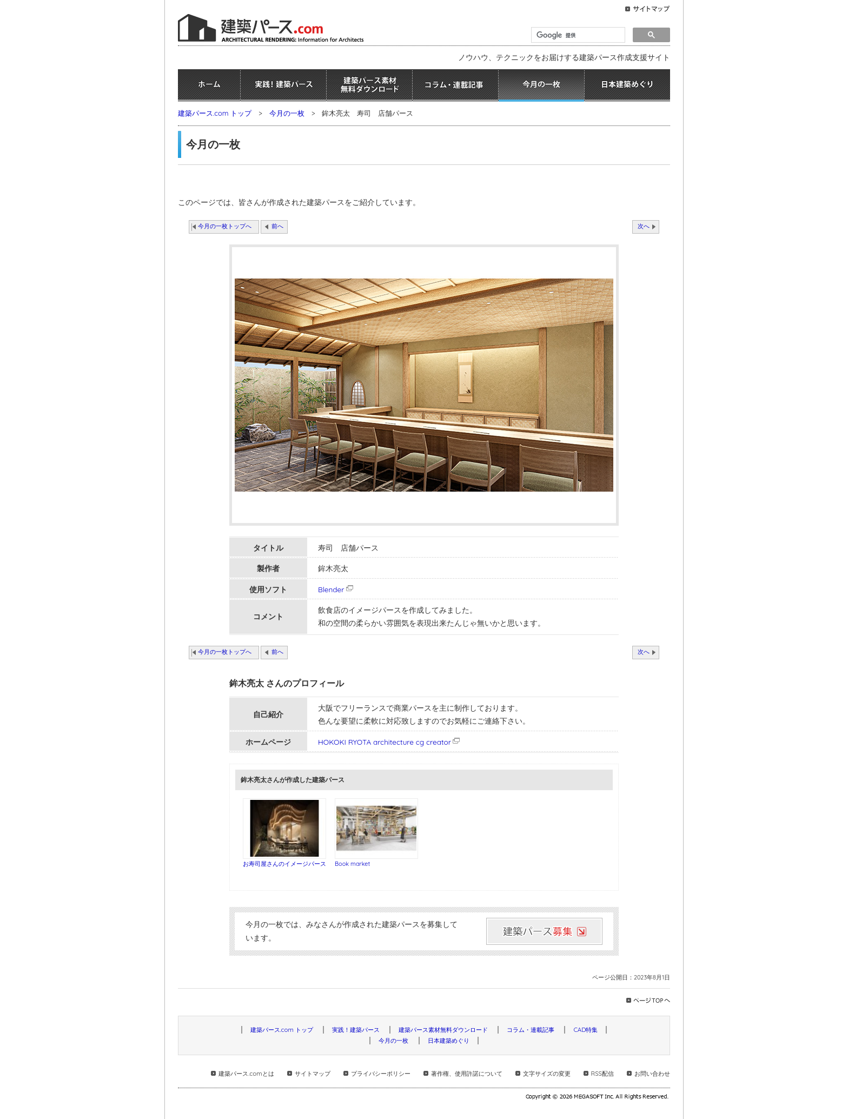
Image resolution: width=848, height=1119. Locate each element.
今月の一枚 (541, 85)
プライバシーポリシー (380, 1073)
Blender (336, 589)
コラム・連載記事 (455, 85)
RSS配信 (602, 1073)
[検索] (577, 35)
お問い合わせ (652, 1073)
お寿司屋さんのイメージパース (284, 864)
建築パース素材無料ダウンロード (369, 85)
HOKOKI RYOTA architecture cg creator (384, 741)
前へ (277, 226)
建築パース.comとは (246, 1073)
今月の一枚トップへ (224, 226)
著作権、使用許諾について (466, 1073)
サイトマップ (312, 1073)
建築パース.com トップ (214, 113)
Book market (352, 864)
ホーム (209, 85)
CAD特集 (585, 1030)
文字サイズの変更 (547, 1073)
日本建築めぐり (627, 85)
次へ (644, 226)
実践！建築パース (283, 85)
